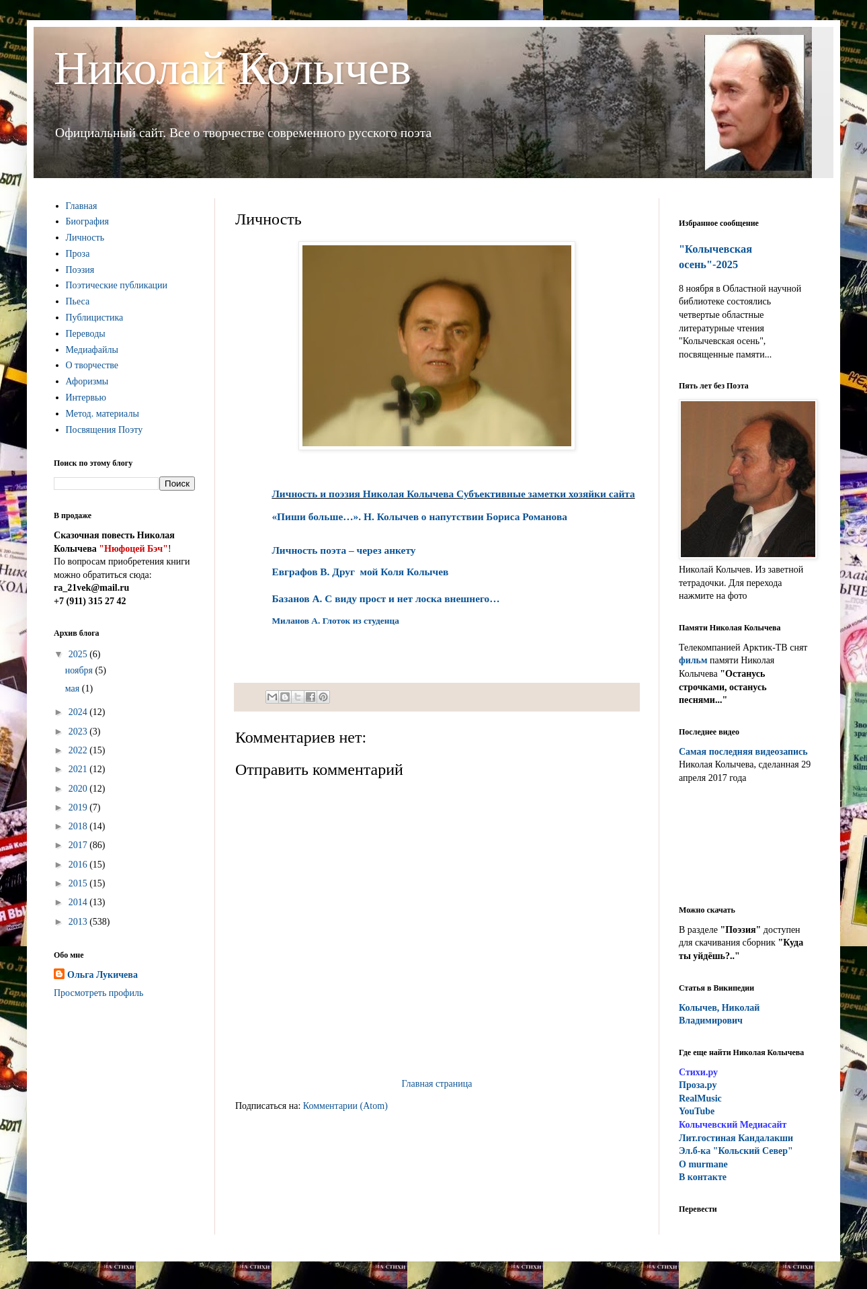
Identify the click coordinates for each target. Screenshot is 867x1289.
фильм (693, 660)
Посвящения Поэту (104, 430)
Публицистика (95, 318)
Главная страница (437, 1084)
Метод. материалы (102, 414)
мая (73, 688)
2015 (79, 883)
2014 (79, 902)
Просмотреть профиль (98, 993)
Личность (85, 238)
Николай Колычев (232, 68)
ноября (80, 670)
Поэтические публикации (117, 285)
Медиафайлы (92, 350)
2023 (79, 731)
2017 (79, 845)
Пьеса (78, 301)
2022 (79, 750)
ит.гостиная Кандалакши (736, 1138)
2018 (79, 826)
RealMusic (700, 1098)
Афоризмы (87, 381)
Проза (78, 254)
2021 (79, 769)
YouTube (696, 1111)
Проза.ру (697, 1085)
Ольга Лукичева (102, 975)
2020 (79, 789)
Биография (88, 221)
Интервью (86, 397)
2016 (79, 865)
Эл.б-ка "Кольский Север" (736, 1151)
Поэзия (80, 270)
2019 (79, 807)
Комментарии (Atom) (345, 1106)
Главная (81, 206)
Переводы (86, 334)
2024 (79, 712)
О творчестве (92, 365)
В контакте (703, 1177)
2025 (79, 654)
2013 (79, 922)
